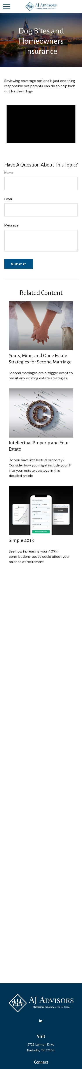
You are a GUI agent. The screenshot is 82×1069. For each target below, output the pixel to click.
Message (11, 225)
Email (8, 199)
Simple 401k (21, 540)
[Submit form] (18, 264)
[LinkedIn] (41, 1021)
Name (8, 172)
